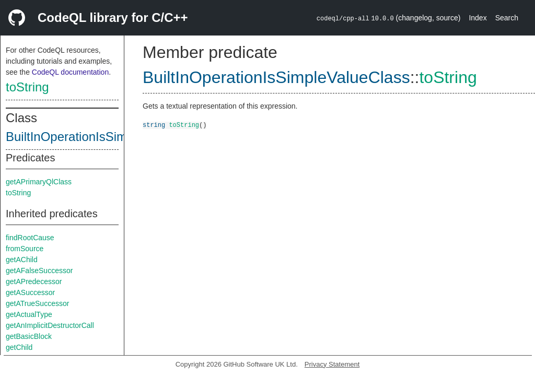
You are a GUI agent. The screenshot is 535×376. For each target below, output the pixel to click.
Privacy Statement (332, 364)
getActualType (29, 314)
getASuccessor (30, 292)
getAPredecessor (34, 281)
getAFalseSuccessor (39, 270)
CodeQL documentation (70, 72)
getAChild (22, 259)
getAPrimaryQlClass (39, 182)
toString (27, 87)
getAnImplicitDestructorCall (50, 325)
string (154, 124)
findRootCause (30, 237)
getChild (19, 347)
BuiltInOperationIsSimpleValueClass (106, 137)
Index (477, 18)
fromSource (24, 248)
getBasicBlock (29, 336)
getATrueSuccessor (37, 303)
